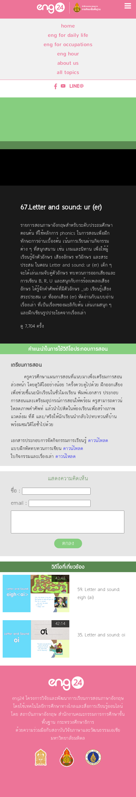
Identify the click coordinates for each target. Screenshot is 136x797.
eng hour (68, 53)
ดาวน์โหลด (98, 441)
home (68, 26)
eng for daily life (68, 35)
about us (68, 63)
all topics (68, 72)
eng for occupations (68, 44)
